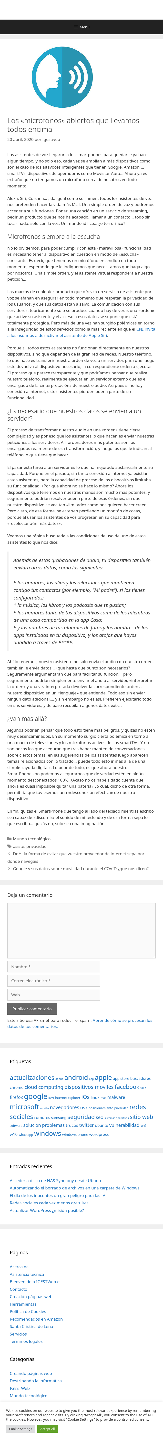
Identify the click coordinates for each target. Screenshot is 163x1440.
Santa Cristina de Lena (31, 1326)
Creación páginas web (31, 1296)
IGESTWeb (20, 1388)
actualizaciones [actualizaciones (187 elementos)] (32, 1077)
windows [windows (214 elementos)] (47, 1133)
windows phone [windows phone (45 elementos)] (75, 1134)
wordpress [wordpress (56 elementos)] (99, 1134)
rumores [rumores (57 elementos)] (42, 1117)
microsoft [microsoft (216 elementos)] (24, 1106)
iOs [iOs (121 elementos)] (86, 1097)
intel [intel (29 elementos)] (51, 1098)
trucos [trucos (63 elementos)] (72, 1125)
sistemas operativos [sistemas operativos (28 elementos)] (116, 1118)
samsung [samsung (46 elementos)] (59, 1117)
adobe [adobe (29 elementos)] (59, 1079)
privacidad (36, 846)
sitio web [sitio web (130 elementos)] (141, 1117)
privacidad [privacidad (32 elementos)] (121, 1108)
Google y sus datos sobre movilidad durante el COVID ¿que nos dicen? (81, 868)
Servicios (18, 1334)
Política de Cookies (28, 1311)
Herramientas (23, 1304)
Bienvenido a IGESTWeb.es (35, 1281)
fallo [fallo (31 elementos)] (143, 1088)
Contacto (18, 1289)
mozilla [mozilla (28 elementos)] (44, 1108)
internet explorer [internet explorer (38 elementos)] (68, 1097)
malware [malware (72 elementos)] (116, 1097)
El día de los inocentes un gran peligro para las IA (57, 1195)
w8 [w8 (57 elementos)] (143, 1125)
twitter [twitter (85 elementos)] (86, 1125)
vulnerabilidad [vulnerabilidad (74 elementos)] (124, 1125)
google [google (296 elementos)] (35, 1096)
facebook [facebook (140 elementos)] (127, 1087)
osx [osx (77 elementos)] (84, 1107)
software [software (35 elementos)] (16, 1126)
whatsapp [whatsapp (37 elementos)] (26, 1134)
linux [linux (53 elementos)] (95, 1097)
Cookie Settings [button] (20, 1429)
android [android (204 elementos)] (76, 1077)
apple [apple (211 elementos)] (103, 1077)
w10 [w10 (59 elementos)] (14, 1134)
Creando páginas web (31, 1373)
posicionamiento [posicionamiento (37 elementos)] (101, 1108)
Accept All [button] (47, 1429)
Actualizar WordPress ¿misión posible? (47, 1210)
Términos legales (26, 1341)
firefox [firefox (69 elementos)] (16, 1097)
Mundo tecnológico (32, 838)
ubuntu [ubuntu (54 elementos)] (101, 1125)
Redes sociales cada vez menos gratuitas (49, 1203)
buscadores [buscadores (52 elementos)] (140, 1078)
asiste (18, 846)
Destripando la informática (36, 1380)
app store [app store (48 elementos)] (121, 1078)
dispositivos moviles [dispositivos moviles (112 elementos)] (89, 1086)
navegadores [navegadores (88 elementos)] (64, 1107)
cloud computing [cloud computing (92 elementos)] (43, 1087)
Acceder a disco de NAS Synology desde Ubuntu (56, 1180)
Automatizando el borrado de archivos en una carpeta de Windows (74, 1188)
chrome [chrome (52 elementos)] (16, 1087)
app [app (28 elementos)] (91, 1079)
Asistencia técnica (27, 1274)
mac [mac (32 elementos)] (103, 1098)
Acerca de (19, 1266)
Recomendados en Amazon (36, 1319)
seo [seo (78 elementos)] (99, 1117)
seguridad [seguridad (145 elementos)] (81, 1117)
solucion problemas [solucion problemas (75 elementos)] (44, 1125)
